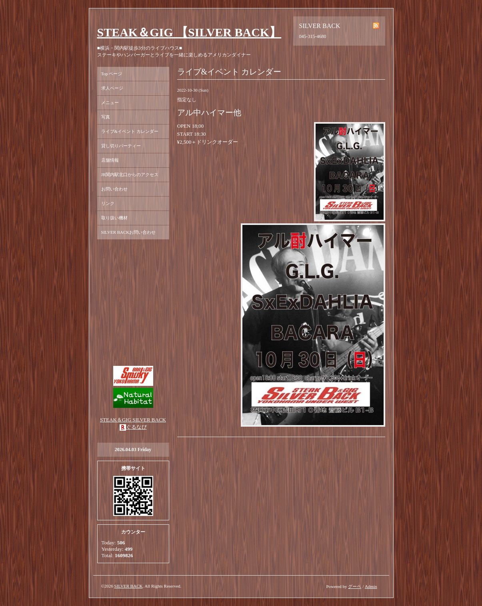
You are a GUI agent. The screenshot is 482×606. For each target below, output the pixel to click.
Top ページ (111, 73)
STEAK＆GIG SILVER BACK (133, 420)
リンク (107, 203)
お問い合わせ (114, 189)
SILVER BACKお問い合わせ (128, 232)
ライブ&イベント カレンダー (129, 131)
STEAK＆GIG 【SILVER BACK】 (189, 32)
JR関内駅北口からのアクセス (130, 174)
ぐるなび (136, 427)
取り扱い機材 (114, 217)
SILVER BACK (128, 586)
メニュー (110, 102)
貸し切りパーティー (121, 145)
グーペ (354, 586)
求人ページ (112, 88)
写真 (105, 116)
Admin (371, 586)
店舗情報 (110, 160)
